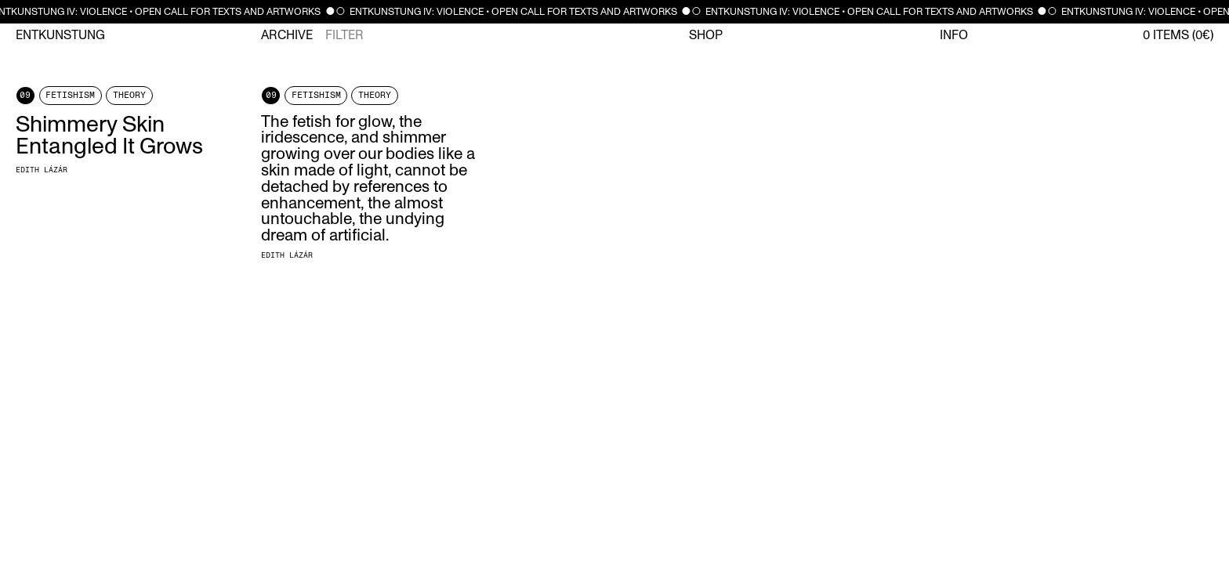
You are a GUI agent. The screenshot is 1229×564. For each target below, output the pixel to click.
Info (954, 35)
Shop (706, 35)
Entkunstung (60, 35)
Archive (287, 35)
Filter (344, 35)
